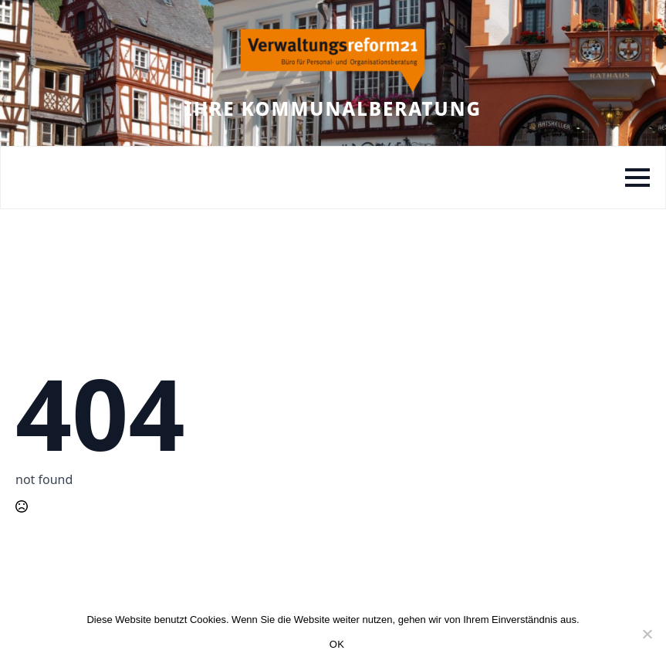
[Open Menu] (637, 177)
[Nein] (646, 634)
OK (337, 644)
